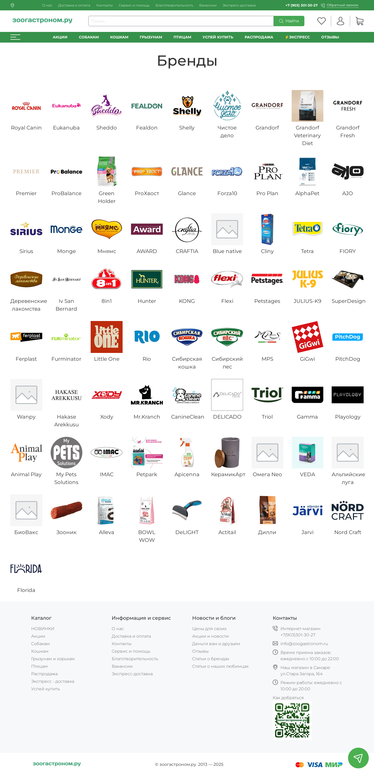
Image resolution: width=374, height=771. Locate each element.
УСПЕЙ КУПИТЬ (218, 37)
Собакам (89, 37)
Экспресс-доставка (239, 5)
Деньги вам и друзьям (216, 643)
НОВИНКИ (42, 628)
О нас (47, 5)
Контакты (104, 5)
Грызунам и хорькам (53, 658)
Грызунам (151, 37)
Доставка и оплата (74, 5)
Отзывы (330, 37)
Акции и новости (210, 636)
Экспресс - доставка (52, 681)
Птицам (182, 37)
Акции (60, 37)
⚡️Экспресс (297, 37)
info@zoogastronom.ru (304, 643)
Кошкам (119, 37)
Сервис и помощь (134, 5)
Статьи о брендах (210, 658)
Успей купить (45, 688)
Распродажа (44, 673)
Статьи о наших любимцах (220, 666)
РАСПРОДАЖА (259, 37)
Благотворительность (174, 5)
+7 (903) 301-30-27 (301, 5)
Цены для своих (209, 628)
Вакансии (208, 5)
